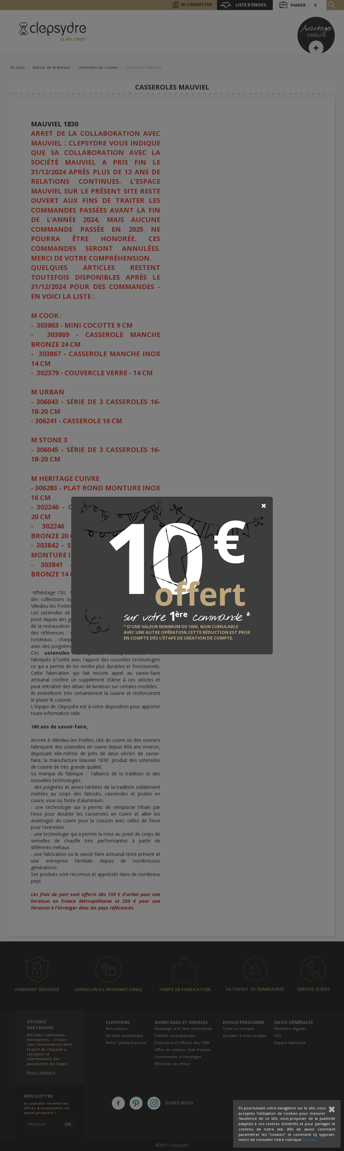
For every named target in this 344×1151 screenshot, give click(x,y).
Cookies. (309, 1139)
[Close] (263, 505)
